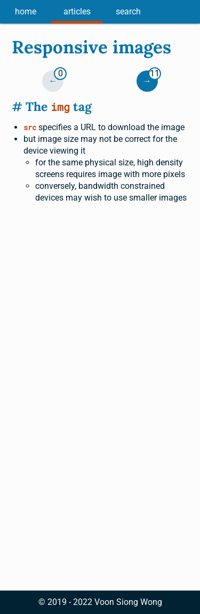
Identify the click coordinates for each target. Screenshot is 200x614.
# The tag (52, 106)
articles (77, 11)
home (25, 11)
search (128, 11)
